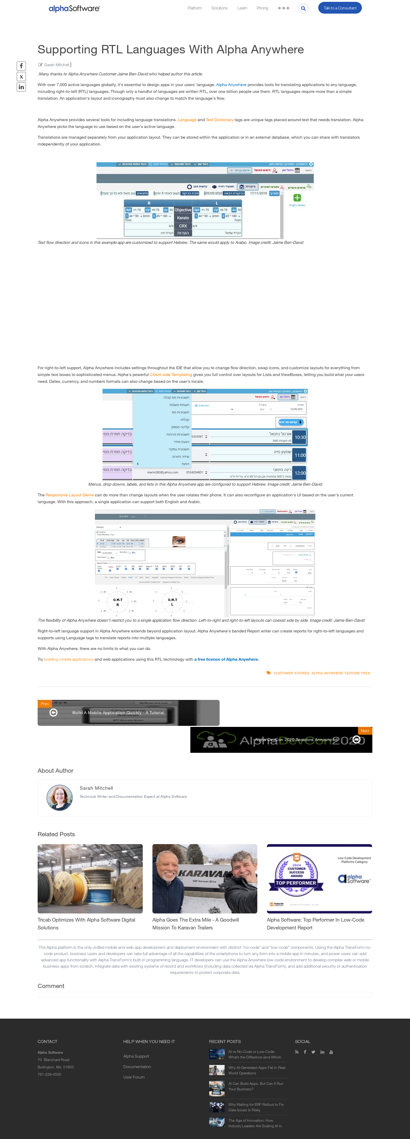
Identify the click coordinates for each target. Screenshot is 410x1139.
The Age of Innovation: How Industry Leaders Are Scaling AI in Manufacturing (255, 1098)
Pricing (262, 7)
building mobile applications (69, 659)
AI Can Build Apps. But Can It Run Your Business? (256, 1061)
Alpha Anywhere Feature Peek (341, 673)
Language (187, 119)
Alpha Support (136, 1030)
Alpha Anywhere (231, 84)
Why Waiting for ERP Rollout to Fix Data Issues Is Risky (256, 1082)
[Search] (304, 8)
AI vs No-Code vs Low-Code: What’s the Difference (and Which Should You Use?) (255, 1029)
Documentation (137, 1041)
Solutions (220, 7)
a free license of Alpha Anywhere (226, 659)
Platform (195, 7)
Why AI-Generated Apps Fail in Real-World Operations (257, 1045)
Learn (242, 7)
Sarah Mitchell (56, 64)
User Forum (134, 1051)
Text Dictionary (220, 119)
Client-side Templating (171, 374)
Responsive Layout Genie (70, 494)
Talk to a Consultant (340, 7)
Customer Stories (291, 673)
